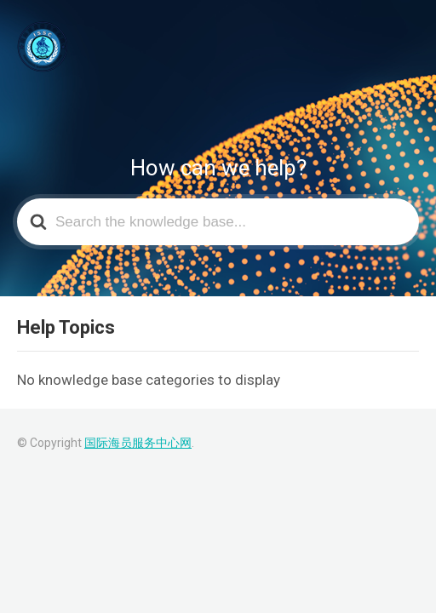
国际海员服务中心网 (138, 443)
